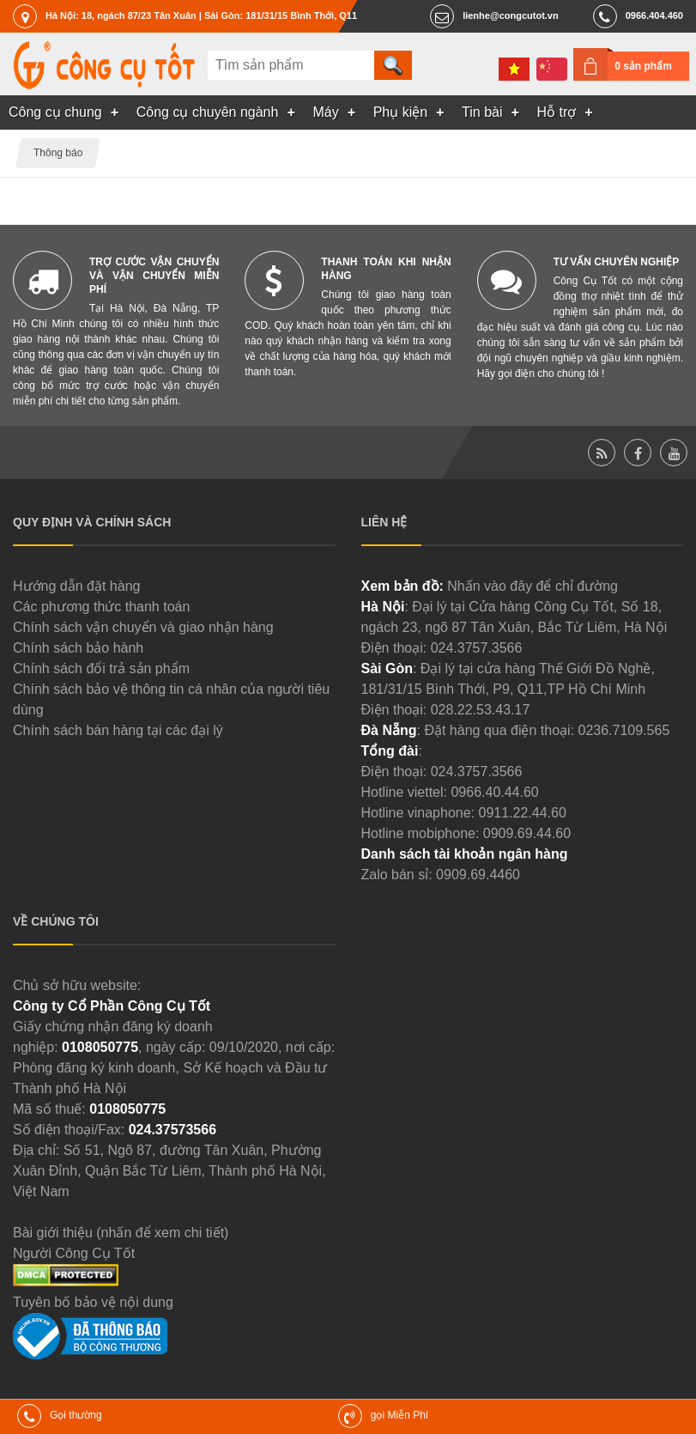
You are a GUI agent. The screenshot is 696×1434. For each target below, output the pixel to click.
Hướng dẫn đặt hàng (76, 586)
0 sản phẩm (643, 66)
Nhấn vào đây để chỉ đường (532, 586)
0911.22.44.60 (522, 812)
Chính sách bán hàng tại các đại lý (118, 730)
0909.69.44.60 (527, 833)
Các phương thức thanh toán (101, 606)
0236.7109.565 (624, 730)
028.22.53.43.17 (480, 709)
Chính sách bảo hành (78, 648)
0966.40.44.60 (494, 792)
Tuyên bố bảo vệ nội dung (93, 1302)
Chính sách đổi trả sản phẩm (101, 668)
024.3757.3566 (477, 648)
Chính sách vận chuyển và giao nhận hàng (143, 627)
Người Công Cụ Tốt (74, 1253)
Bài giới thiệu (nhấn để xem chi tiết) (120, 1232)
